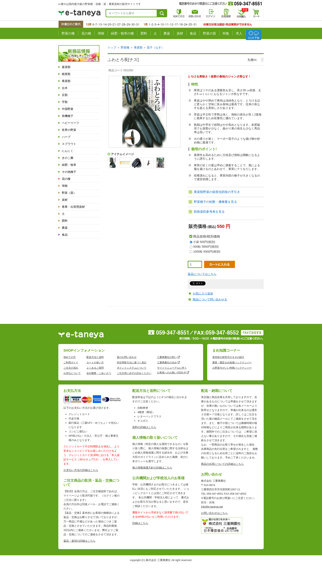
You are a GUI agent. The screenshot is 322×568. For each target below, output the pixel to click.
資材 (180, 33)
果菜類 (66, 81)
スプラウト (69, 143)
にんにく (67, 150)
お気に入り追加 (203, 293)
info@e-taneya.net (212, 506)
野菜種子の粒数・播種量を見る (215, 201)
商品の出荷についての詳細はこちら (222, 463)
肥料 (143, 33)
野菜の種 (68, 33)
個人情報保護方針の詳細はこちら (152, 467)
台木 (65, 88)
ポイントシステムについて (131, 367)
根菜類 (66, 74)
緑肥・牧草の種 (122, 33)
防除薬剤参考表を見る (209, 211)
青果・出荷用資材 (73, 206)
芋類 (65, 102)
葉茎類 (66, 67)
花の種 (86, 33)
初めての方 (69, 357)
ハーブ (66, 137)
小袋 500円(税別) (204, 242)
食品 (193, 33)
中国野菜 (67, 109)
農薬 (166, 33)
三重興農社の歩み (167, 362)
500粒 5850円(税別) (206, 246)
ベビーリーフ (70, 123)
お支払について (72, 373)
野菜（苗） (69, 192)
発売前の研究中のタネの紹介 (228, 357)
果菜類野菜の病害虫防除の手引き (217, 192)
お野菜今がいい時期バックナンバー (232, 367)
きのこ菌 (67, 157)
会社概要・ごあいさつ (98, 373)
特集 (226, 33)
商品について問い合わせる (210, 299)
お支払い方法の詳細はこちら (80, 470)
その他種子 (69, 171)
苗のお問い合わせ (127, 357)
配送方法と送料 (95, 357)
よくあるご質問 (95, 367)
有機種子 (67, 116)
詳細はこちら (140, 523)
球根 (101, 33)
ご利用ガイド (70, 362)
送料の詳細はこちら (144, 427)
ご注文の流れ (70, 367)
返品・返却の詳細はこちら (79, 540)
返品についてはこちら (202, 274)
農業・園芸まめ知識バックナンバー (232, 362)
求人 (239, 33)
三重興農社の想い (167, 357)
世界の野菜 (69, 130)
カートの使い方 (95, 362)
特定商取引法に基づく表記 (131, 362)
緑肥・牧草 (69, 164)
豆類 (65, 95)
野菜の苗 (209, 33)
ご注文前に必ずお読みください (134, 373)
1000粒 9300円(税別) (206, 251)
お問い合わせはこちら (214, 513)
